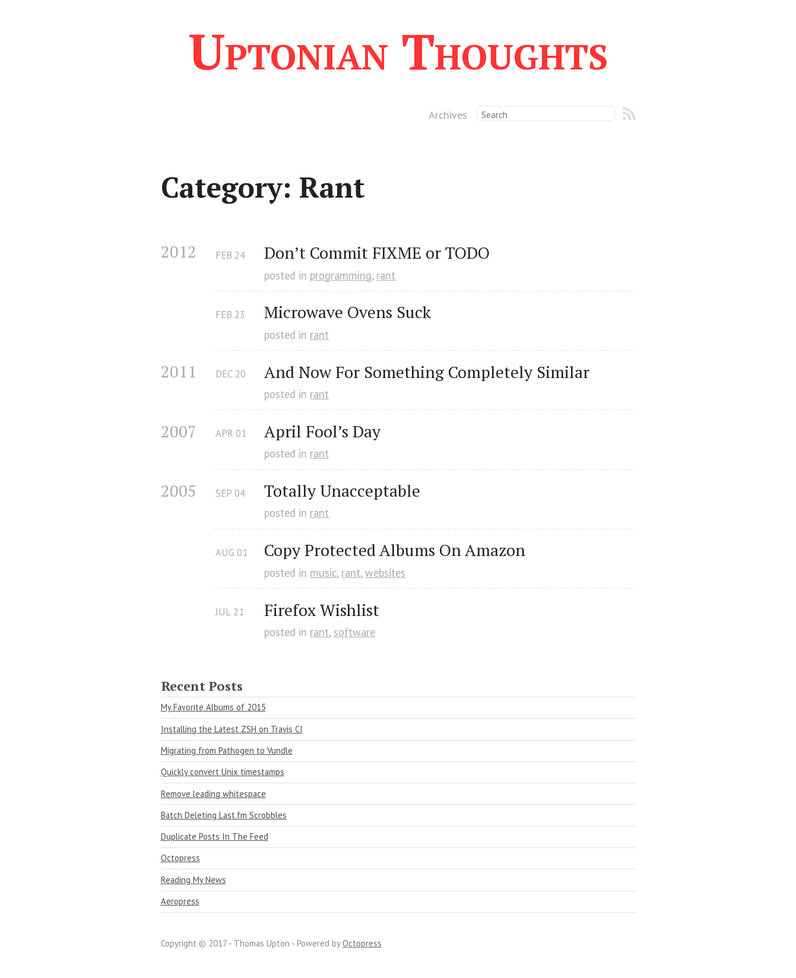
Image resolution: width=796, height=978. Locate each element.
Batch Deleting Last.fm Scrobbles (224, 815)
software (354, 632)
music (323, 573)
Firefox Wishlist (321, 610)
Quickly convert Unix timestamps (222, 771)
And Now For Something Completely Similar (426, 372)
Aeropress (180, 901)
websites (385, 573)
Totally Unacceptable (342, 490)
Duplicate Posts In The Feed (214, 836)
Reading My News (193, 879)
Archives (448, 114)
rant (385, 275)
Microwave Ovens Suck (347, 312)
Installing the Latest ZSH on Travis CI (232, 729)
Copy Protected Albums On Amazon (394, 550)
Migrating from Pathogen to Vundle (227, 750)
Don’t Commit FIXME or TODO (377, 252)
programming (341, 275)
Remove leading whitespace (213, 793)
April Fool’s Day (322, 431)
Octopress (180, 857)
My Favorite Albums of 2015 (213, 707)
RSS (629, 113)
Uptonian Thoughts (398, 51)
